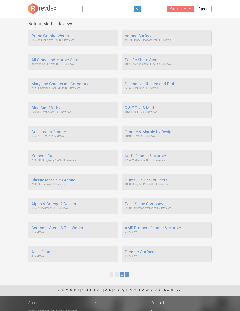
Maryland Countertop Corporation (62, 81)
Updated (176, 290)
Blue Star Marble (47, 104)
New (166, 290)
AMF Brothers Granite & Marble (153, 217)
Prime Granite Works (50, 36)
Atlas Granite (43, 240)
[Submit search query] (137, 9)
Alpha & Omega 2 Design (54, 195)
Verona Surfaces (139, 36)
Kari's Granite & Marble (145, 149)
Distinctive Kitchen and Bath (150, 81)
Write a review (180, 9)
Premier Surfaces (140, 240)
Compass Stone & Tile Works (57, 217)
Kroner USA (42, 149)
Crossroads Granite (49, 126)
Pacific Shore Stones (143, 59)
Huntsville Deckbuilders (146, 172)
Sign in (203, 9)
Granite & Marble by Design (149, 126)
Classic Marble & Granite (54, 172)
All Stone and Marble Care (55, 59)
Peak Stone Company (144, 195)
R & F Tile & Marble (142, 104)
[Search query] (108, 9)
